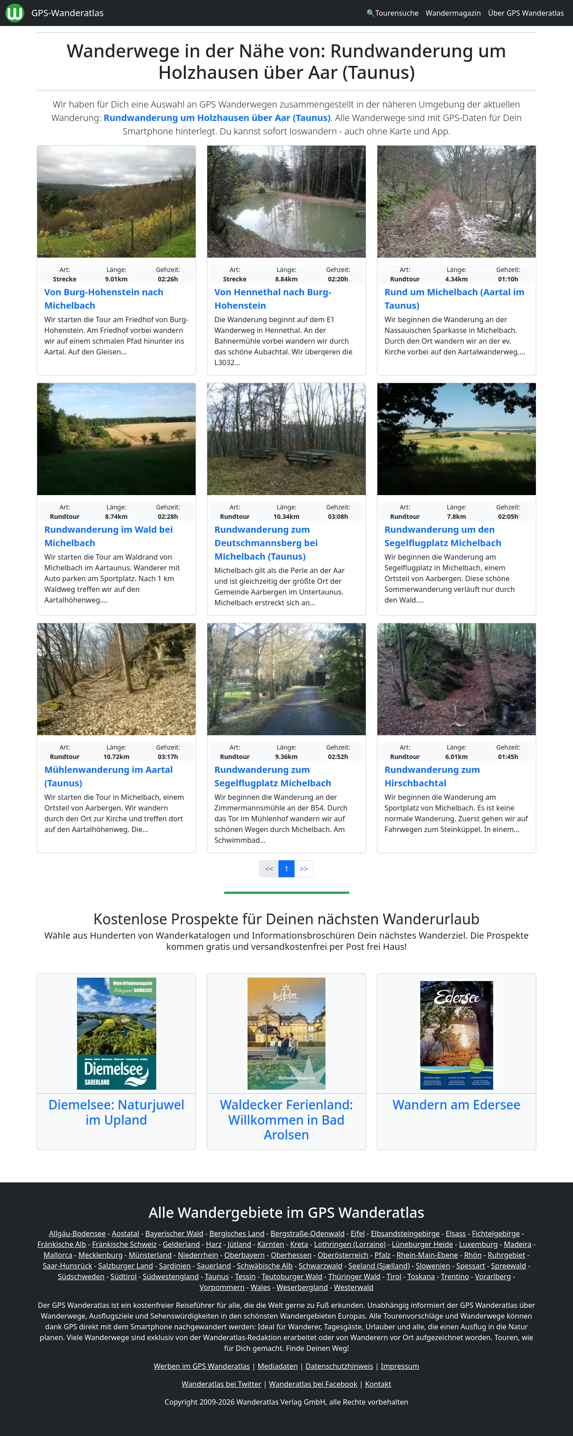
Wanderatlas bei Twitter (221, 1384)
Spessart (470, 1266)
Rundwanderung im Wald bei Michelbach (108, 536)
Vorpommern (222, 1287)
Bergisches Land (237, 1233)
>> (304, 869)
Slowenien (433, 1266)
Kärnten (270, 1244)
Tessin (245, 1276)
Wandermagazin (453, 13)
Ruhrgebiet (507, 1255)
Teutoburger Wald (292, 1276)
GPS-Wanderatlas (67, 13)
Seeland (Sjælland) (379, 1266)
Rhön (473, 1255)
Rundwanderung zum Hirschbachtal (432, 776)
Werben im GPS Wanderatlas (202, 1366)
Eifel (358, 1233)
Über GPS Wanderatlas (526, 13)
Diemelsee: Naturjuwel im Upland (116, 1112)
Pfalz (382, 1255)
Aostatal (125, 1233)
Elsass (456, 1233)
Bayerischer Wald (174, 1233)
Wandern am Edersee (457, 1104)
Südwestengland (171, 1276)
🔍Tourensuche (392, 13)
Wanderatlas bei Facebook (313, 1384)
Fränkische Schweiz (124, 1244)
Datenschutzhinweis (339, 1366)
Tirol (393, 1276)
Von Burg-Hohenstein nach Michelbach (103, 298)
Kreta (299, 1244)
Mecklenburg (100, 1255)
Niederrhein (198, 1255)
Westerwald (353, 1287)
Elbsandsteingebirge (405, 1233)
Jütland (239, 1244)
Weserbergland (302, 1287)
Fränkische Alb (62, 1244)
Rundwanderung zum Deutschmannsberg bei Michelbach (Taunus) (266, 542)
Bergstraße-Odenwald (307, 1233)
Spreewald (508, 1266)
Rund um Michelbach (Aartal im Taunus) (455, 298)
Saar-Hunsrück (67, 1266)
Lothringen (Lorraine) (350, 1244)
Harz (214, 1244)
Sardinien (175, 1266)
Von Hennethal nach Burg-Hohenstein (272, 298)
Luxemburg (478, 1244)
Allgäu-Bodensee (77, 1233)
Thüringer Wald (354, 1276)
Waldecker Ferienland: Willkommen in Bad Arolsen (286, 1119)
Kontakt (378, 1384)
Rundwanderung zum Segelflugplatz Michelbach (272, 776)
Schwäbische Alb (264, 1266)
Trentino (455, 1276)
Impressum (400, 1366)
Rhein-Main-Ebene (427, 1255)
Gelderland (181, 1244)
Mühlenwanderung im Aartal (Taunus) (108, 776)
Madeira (517, 1244)
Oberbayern (244, 1255)
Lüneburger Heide (422, 1244)
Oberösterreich (343, 1255)
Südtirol (124, 1276)
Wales (260, 1287)
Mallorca (57, 1255)
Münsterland (150, 1255)
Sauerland (214, 1266)
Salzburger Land (125, 1266)
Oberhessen (291, 1255)
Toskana (421, 1276)
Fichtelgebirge (496, 1233)
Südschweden (81, 1276)
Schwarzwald (320, 1266)
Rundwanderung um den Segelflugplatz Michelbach (443, 536)
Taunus (217, 1276)
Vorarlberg (493, 1276)
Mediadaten (277, 1366)
